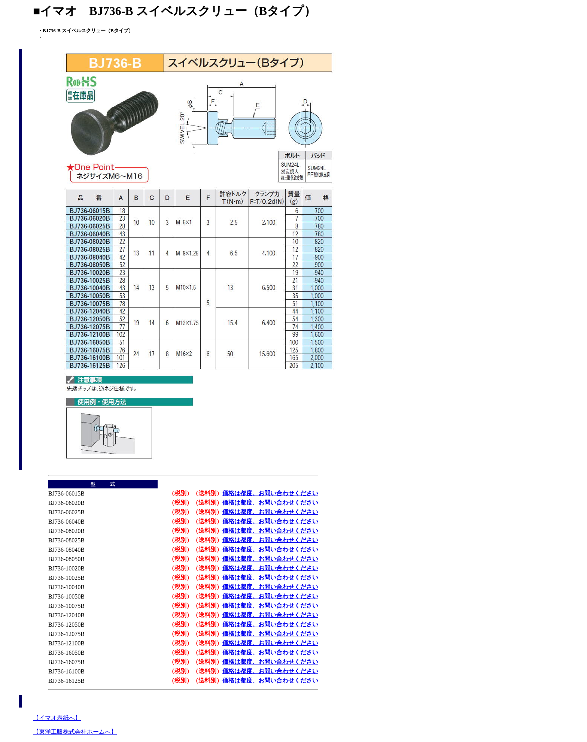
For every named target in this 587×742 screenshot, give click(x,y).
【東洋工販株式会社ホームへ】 (75, 732)
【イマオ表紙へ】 (57, 718)
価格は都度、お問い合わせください (270, 493)
